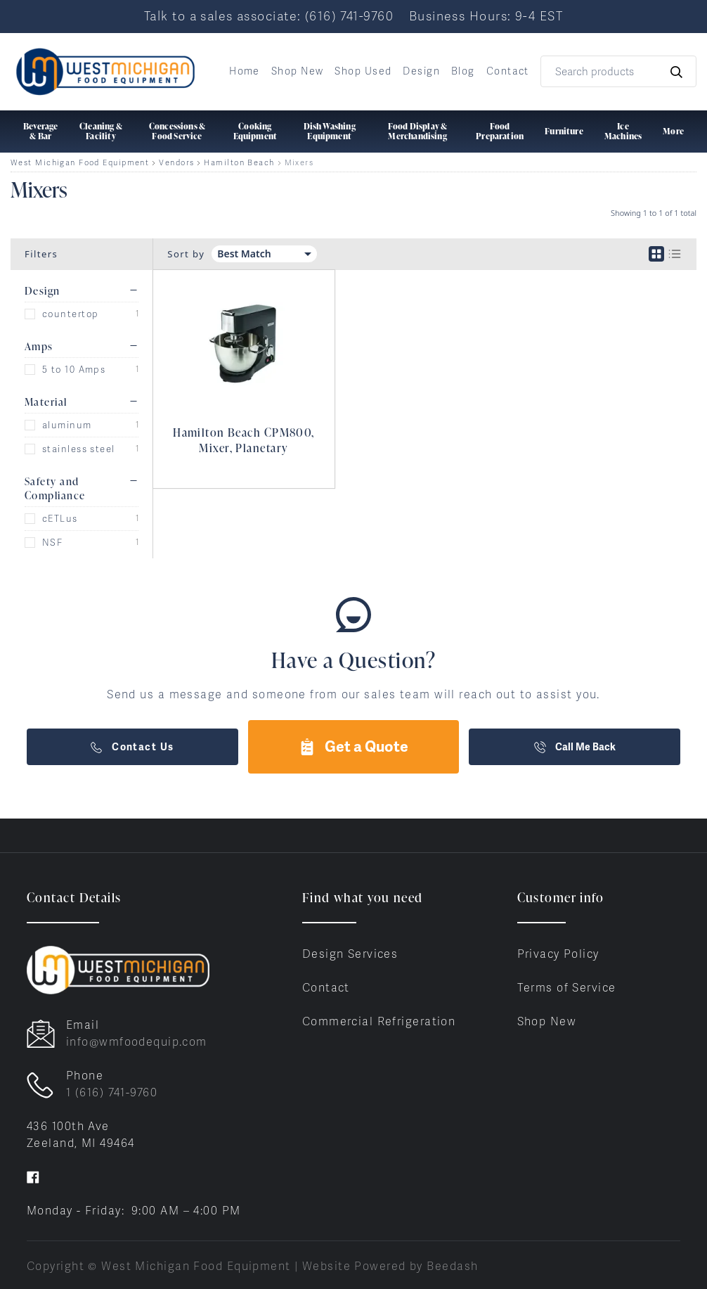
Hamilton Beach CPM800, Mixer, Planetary (244, 440)
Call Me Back (575, 746)
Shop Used (363, 71)
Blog (463, 71)
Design (421, 71)
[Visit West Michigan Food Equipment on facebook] (33, 1176)
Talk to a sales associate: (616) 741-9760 (269, 16)
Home (244, 71)
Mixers (299, 162)
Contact (507, 71)
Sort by (186, 254)
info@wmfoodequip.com (136, 1041)
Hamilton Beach (239, 162)
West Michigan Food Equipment (80, 162)
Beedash (452, 1266)
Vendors (176, 162)
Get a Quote (353, 746)
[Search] (618, 71)
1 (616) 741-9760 (111, 1092)
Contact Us (132, 746)
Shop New (297, 71)
